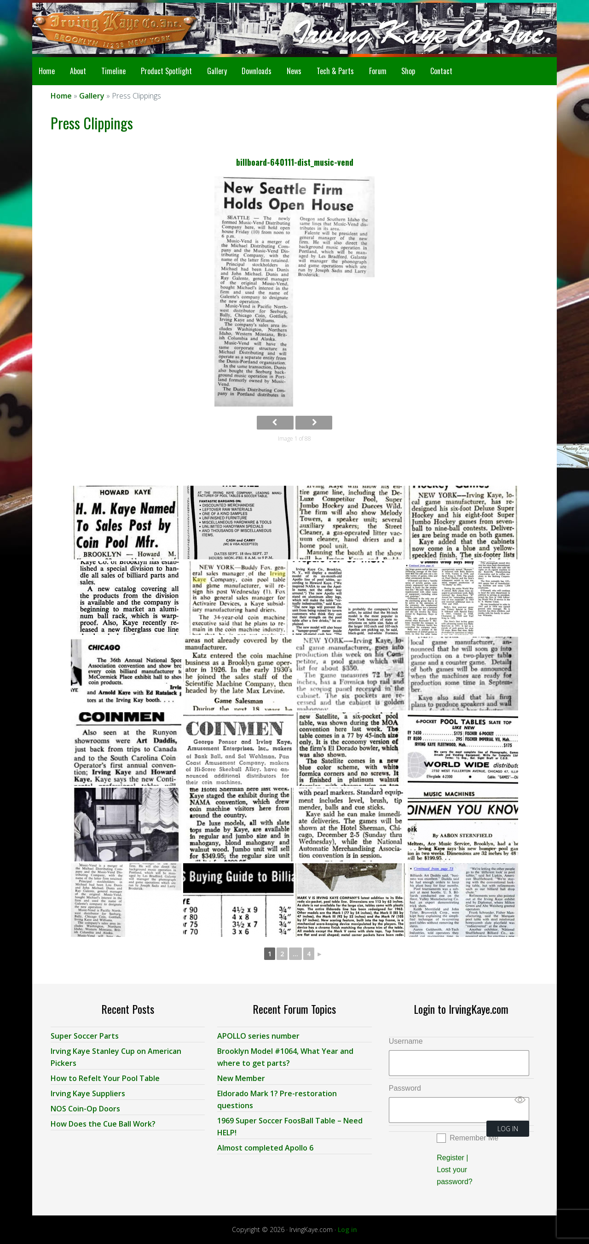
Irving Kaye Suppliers (88, 1093)
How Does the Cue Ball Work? (103, 1123)
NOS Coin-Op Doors (85, 1108)
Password (405, 1088)
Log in (347, 1229)
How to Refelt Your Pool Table (105, 1078)
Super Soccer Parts (85, 1035)
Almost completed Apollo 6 (265, 1147)
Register (450, 1157)
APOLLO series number (258, 1035)
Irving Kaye (105, 28)
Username (406, 1041)
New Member (241, 1078)
